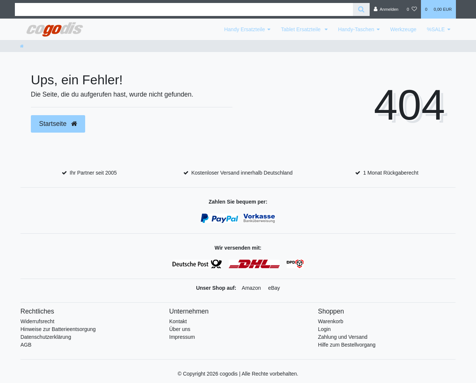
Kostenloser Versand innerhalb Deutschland (241, 173)
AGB (26, 345)
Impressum (182, 337)
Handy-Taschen (356, 29)
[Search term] (184, 9)
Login (324, 329)
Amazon (251, 288)
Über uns (179, 329)
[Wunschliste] (412, 9)
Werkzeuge (403, 29)
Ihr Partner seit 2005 (93, 173)
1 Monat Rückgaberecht (390, 173)
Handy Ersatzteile (244, 29)
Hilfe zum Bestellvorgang (347, 345)
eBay (274, 288)
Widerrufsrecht (37, 321)
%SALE (436, 29)
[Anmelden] (386, 9)
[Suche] (361, 9)
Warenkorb (330, 321)
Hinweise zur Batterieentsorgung (58, 329)
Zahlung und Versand (342, 337)
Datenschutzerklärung (45, 337)
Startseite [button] (58, 123)
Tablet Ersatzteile (301, 29)
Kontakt (178, 321)
